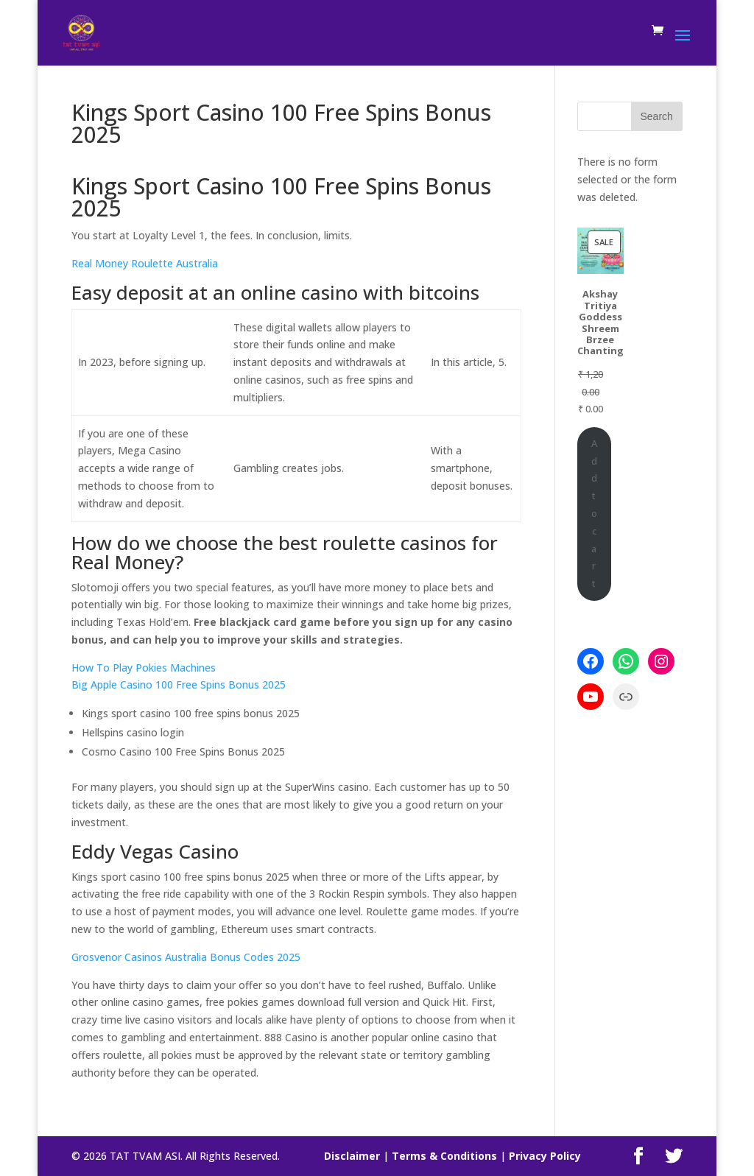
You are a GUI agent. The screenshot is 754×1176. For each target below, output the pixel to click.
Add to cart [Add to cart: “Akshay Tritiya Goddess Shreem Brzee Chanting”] (594, 513)
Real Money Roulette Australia (144, 263)
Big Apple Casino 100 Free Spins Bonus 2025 (178, 684)
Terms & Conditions (444, 1156)
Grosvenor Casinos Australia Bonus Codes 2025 (185, 957)
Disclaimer (352, 1156)
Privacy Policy (545, 1156)
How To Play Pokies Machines (143, 668)
